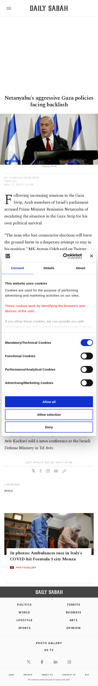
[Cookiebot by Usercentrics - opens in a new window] (63, 256)
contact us (69, 674)
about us (47, 674)
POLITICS (24, 604)
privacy (28, 674)
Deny (49, 427)
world (8, 490)
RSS (87, 674)
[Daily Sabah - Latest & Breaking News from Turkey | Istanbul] (49, 8)
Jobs (11, 674)
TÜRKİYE (73, 604)
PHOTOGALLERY (26, 567)
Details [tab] (49, 268)
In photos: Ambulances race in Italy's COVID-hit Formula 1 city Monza (46, 556)
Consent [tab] (17, 268)
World (24, 612)
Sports (24, 628)
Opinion (73, 628)
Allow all (49, 402)
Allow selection (49, 414)
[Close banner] (91, 255)
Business (73, 612)
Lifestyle (24, 620)
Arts (74, 620)
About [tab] (80, 268)
